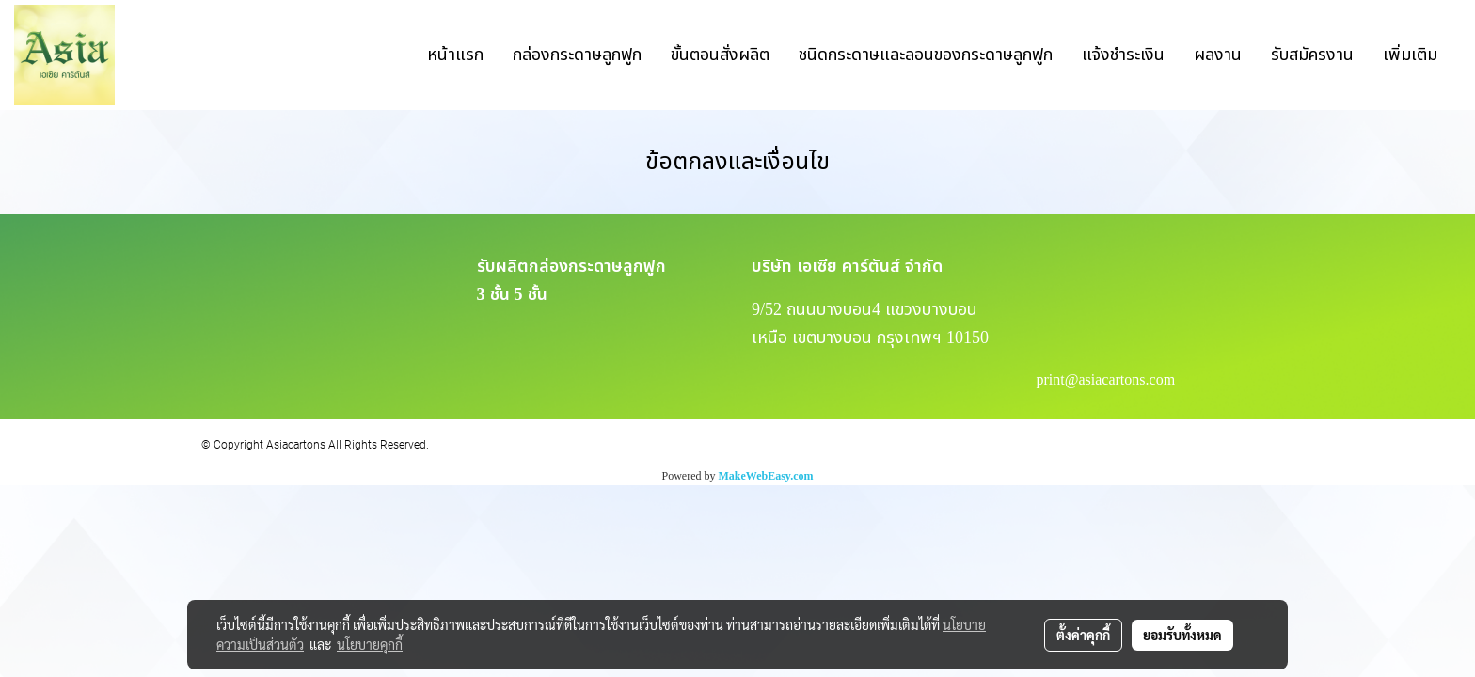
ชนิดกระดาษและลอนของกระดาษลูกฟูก (926, 55)
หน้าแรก (455, 55)
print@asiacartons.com (1106, 380)
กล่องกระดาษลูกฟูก (577, 55)
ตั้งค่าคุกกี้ (1083, 634)
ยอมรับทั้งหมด (1182, 634)
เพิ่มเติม (1410, 55)
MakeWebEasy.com (766, 475)
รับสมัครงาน (1312, 55)
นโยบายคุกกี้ (370, 644)
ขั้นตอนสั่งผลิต (720, 55)
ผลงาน (1218, 55)
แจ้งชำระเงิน (1123, 55)
